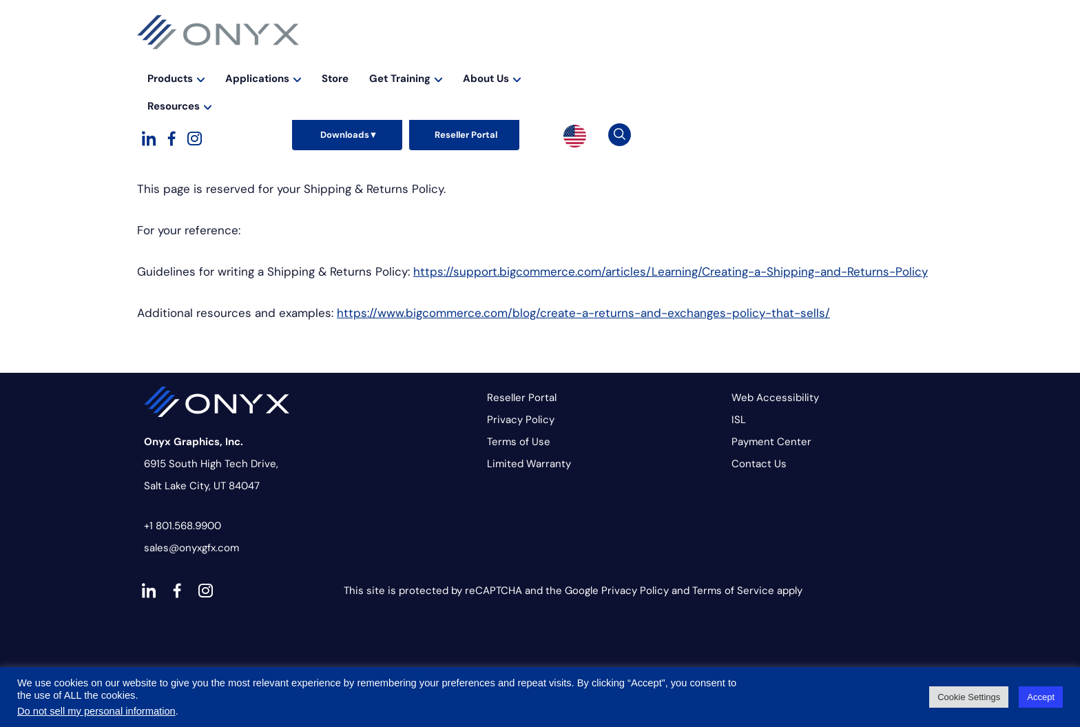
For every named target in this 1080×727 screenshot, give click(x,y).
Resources (866, 58)
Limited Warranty (529, 464)
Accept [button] (1041, 697)
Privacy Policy (520, 420)
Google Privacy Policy (617, 590)
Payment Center (771, 442)
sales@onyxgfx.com (191, 548)
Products (468, 58)
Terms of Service (733, 590)
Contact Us (759, 464)
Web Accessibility (775, 398)
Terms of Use (518, 442)
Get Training (698, 58)
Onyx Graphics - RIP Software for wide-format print (218, 32)
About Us (784, 58)
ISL (738, 420)
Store (627, 58)
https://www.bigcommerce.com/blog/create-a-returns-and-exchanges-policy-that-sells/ (583, 312)
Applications (556, 58)
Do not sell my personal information (96, 711)
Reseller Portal (522, 398)
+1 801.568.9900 (182, 526)
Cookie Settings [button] (968, 697)
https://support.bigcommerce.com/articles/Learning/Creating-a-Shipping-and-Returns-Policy (670, 271)
